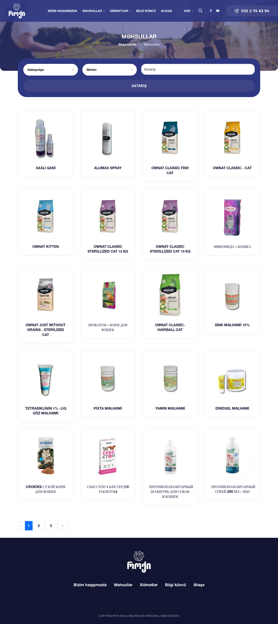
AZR (187, 11)
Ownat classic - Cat (232, 168)
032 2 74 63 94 (252, 11)
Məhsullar (92, 11)
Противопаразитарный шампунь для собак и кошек (171, 492)
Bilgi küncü (146, 11)
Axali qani (46, 168)
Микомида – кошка (232, 246)
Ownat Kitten (45, 246)
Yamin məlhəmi (170, 408)
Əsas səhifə (127, 44)
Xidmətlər (119, 11)
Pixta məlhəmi (108, 408)
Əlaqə (166, 11)
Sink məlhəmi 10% (232, 325)
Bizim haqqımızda (62, 11)
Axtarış (139, 86)
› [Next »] (62, 525)
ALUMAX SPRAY (108, 168)
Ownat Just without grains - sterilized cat (46, 330)
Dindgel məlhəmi (232, 408)
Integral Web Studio (162, 615)
